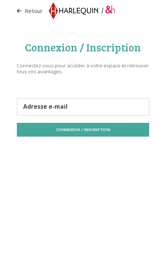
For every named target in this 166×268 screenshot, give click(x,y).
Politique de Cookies (117, 150)
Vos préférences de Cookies (104, 153)
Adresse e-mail (45, 107)
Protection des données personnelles (55, 150)
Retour (30, 11)
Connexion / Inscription (83, 130)
